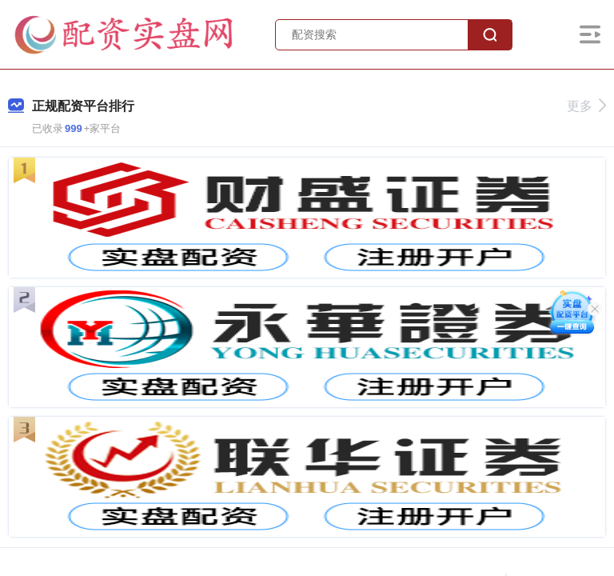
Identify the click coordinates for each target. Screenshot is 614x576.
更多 (586, 106)
